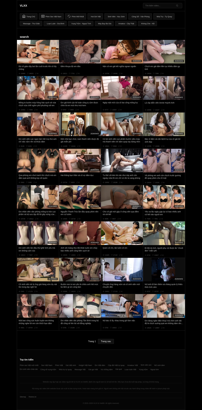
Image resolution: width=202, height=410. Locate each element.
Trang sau (106, 341)
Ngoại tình (154, 369)
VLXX (23, 5)
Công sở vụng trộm (48, 369)
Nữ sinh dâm (159, 365)
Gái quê (118, 369)
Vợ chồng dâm (107, 369)
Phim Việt (59, 365)
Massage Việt (80, 369)
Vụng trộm (143, 369)
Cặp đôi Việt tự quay (116, 365)
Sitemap (23, 397)
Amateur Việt (132, 365)
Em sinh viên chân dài (29, 369)
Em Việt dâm (100, 365)
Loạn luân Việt (130, 369)
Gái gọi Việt (93, 369)
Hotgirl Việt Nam (85, 365)
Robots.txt (32, 397)
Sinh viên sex (146, 365)
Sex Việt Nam (46, 365)
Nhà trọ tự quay (65, 369)
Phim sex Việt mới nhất (29, 365)
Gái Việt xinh (71, 365)
